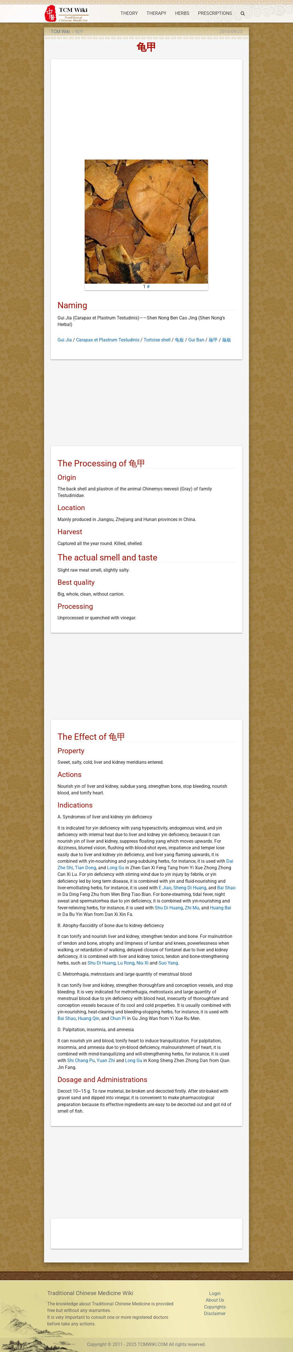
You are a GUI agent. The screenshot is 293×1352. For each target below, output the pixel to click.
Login (215, 1293)
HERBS (182, 13)
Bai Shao (226, 887)
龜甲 (213, 340)
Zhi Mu (192, 907)
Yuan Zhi (106, 1060)
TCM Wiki (60, 31)
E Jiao (165, 887)
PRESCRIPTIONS (215, 13)
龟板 (179, 340)
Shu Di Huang (169, 907)
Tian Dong (85, 867)
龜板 (226, 340)
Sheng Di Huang (189, 887)
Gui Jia (65, 340)
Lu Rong (126, 963)
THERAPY (156, 13)
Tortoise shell (157, 340)
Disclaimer (214, 1313)
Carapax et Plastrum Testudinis (107, 340)
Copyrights (215, 1307)
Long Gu (115, 867)
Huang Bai (220, 907)
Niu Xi (142, 963)
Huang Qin (88, 1018)
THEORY (129, 13)
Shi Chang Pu (81, 1060)
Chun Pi (118, 1018)
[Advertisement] (146, 111)
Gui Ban (196, 340)
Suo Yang (168, 963)
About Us (215, 1300)
